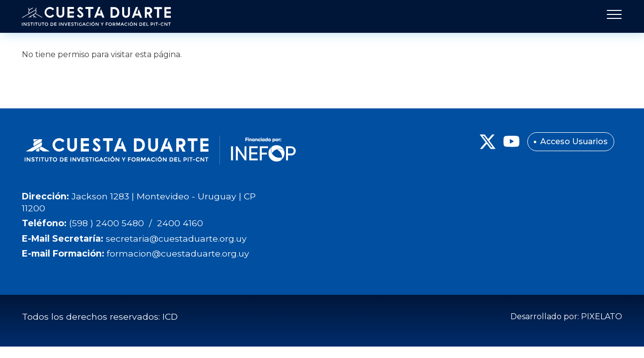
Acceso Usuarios (574, 141)
